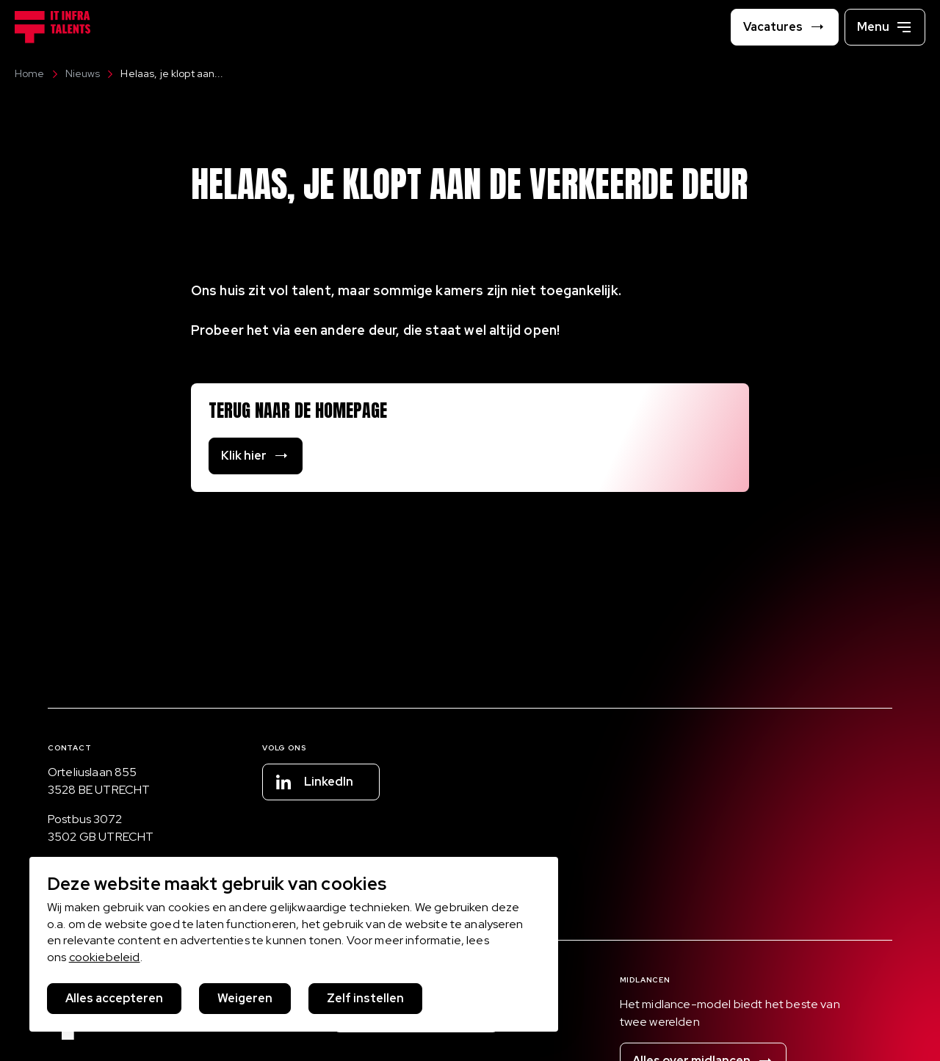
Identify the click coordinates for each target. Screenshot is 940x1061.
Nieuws (76, 73)
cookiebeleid (104, 957)
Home (30, 73)
